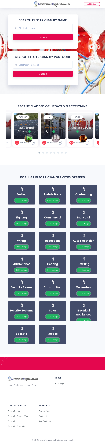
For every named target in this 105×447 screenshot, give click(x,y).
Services (24, 142)
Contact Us (43, 416)
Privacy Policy (44, 411)
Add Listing (91, 4)
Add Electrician (45, 421)
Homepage (59, 383)
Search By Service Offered (19, 416)
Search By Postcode (16, 426)
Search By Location (16, 421)
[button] (39, 152)
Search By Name (15, 411)
